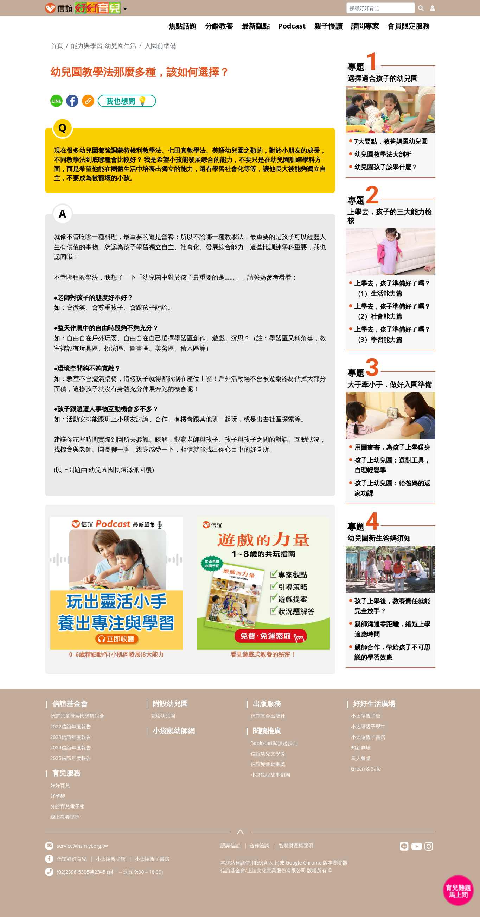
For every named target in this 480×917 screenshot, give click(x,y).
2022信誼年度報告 (70, 726)
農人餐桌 (361, 758)
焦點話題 (182, 26)
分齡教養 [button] (219, 26)
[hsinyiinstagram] (429, 848)
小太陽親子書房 (368, 737)
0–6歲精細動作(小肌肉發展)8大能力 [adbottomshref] (116, 654)
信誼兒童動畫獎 (268, 764)
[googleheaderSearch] (421, 8)
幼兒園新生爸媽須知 (379, 538)
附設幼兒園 (170, 703)
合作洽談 (259, 845)
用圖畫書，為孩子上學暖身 (392, 447)
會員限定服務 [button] (409, 26)
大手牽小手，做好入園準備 (389, 384)
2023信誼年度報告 (70, 737)
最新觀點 (256, 26)
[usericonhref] (429, 8)
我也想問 (127, 100)
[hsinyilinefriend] (404, 848)
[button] (125, 7)
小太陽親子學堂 (368, 726)
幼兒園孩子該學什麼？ (386, 167)
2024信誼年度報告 (70, 747)
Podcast (292, 26)
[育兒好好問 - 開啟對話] (458, 890)
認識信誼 (230, 845)
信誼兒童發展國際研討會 (77, 715)
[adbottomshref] (116, 582)
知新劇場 (361, 747)
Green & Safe (366, 768)
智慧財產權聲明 (296, 845)
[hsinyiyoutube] (416, 848)
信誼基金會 (70, 703)
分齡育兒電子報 (67, 806)
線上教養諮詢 (65, 817)
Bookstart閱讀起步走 (274, 743)
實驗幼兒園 (163, 715)
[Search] (380, 7)
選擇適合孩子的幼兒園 (382, 78)
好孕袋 (57, 795)
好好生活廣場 (374, 703)
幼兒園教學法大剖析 (382, 154)
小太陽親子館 (365, 715)
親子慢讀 (328, 26)
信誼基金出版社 (268, 715)
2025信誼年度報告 (70, 758)
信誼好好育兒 (72, 858)
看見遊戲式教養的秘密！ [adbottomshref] (263, 654)
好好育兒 (60, 785)
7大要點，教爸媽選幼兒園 (391, 141)
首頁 (57, 45)
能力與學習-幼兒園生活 (103, 45)
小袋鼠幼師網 (174, 730)
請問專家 (365, 26)
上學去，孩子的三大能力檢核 (389, 216)
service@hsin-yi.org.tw (82, 845)
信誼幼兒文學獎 (268, 753)
